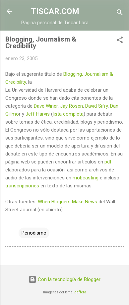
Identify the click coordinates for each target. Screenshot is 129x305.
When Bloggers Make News (67, 202)
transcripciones (22, 186)
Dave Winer (46, 106)
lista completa (68, 114)
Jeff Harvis (38, 114)
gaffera (80, 292)
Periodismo (34, 233)
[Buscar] (120, 13)
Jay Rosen (71, 106)
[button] (120, 41)
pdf (108, 162)
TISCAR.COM (55, 11)
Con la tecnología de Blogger (64, 279)
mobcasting (85, 178)
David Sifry (96, 106)
